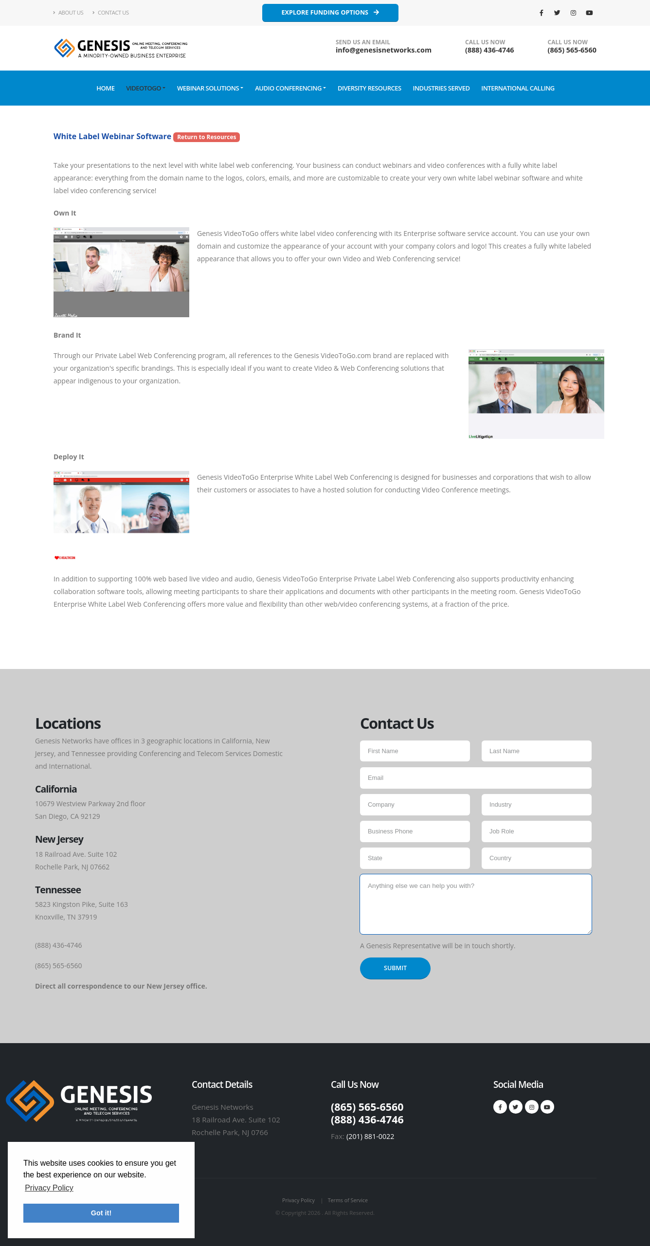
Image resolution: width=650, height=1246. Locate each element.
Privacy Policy (297, 1199)
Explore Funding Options (330, 12)
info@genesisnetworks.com (384, 49)
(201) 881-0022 (371, 1136)
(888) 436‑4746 (489, 49)
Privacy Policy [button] (49, 1188)
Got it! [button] (101, 1213)
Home (105, 88)
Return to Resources (206, 137)
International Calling (518, 88)
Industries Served (441, 88)
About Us (68, 12)
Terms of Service (348, 1199)
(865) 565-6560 (572, 49)
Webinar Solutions (208, 88)
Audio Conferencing (288, 88)
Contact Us (110, 12)
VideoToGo (143, 88)
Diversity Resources (369, 88)
